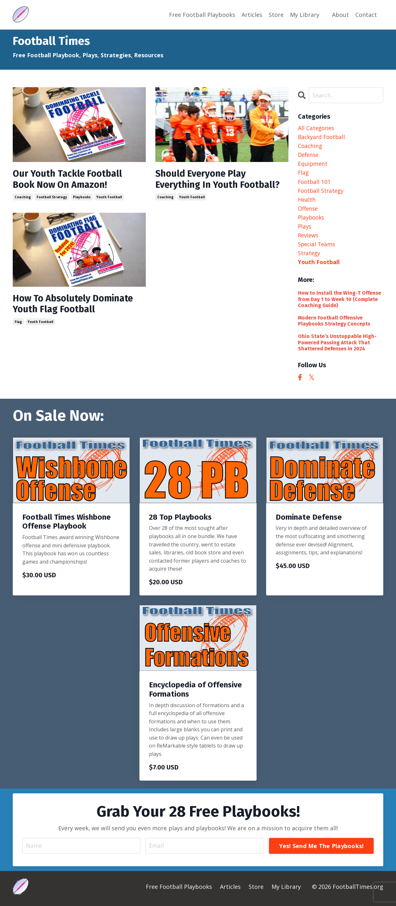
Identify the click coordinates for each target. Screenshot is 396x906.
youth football (109, 197)
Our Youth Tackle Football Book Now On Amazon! (70, 179)
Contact (366, 14)
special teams (317, 247)
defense (309, 155)
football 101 (315, 182)
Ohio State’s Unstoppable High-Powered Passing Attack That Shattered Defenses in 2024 (337, 346)
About (340, 14)
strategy (310, 256)
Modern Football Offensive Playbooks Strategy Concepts (334, 324)
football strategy (52, 197)
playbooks (82, 197)
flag (18, 323)
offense (308, 210)
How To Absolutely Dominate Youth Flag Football (76, 305)
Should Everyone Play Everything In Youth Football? (220, 179)
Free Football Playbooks (202, 14)
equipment (313, 164)
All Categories (317, 127)
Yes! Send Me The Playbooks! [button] (321, 849)
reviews (309, 238)
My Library (304, 14)
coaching (23, 197)
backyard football (323, 137)
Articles (252, 14)
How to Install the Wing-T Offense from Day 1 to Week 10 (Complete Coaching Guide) (339, 302)
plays (305, 228)
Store (276, 14)
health (307, 201)
